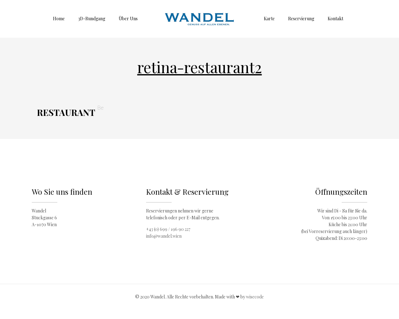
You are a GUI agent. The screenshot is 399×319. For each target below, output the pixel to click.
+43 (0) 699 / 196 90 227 (168, 229)
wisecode (255, 297)
